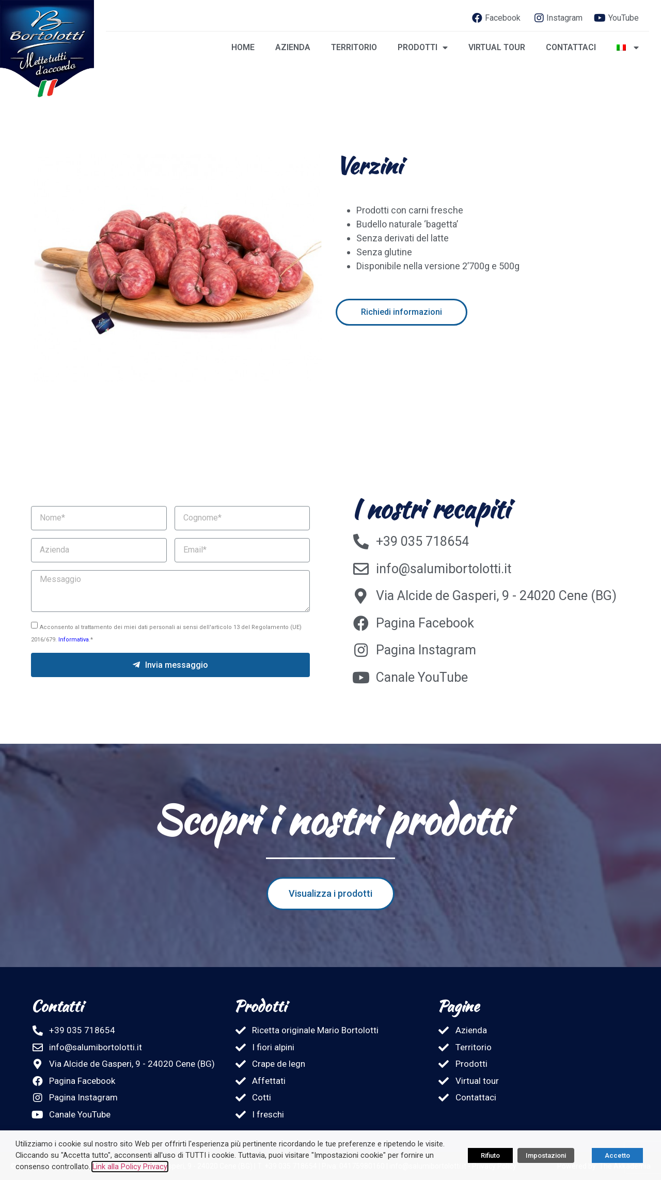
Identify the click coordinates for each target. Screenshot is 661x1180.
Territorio (354, 47)
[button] (402, 312)
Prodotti (423, 47)
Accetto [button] (617, 1155)
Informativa (73, 639)
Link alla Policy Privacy (129, 1166)
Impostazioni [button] (546, 1155)
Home (243, 47)
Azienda (292, 47)
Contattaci (571, 47)
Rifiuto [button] (490, 1155)
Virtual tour (496, 47)
